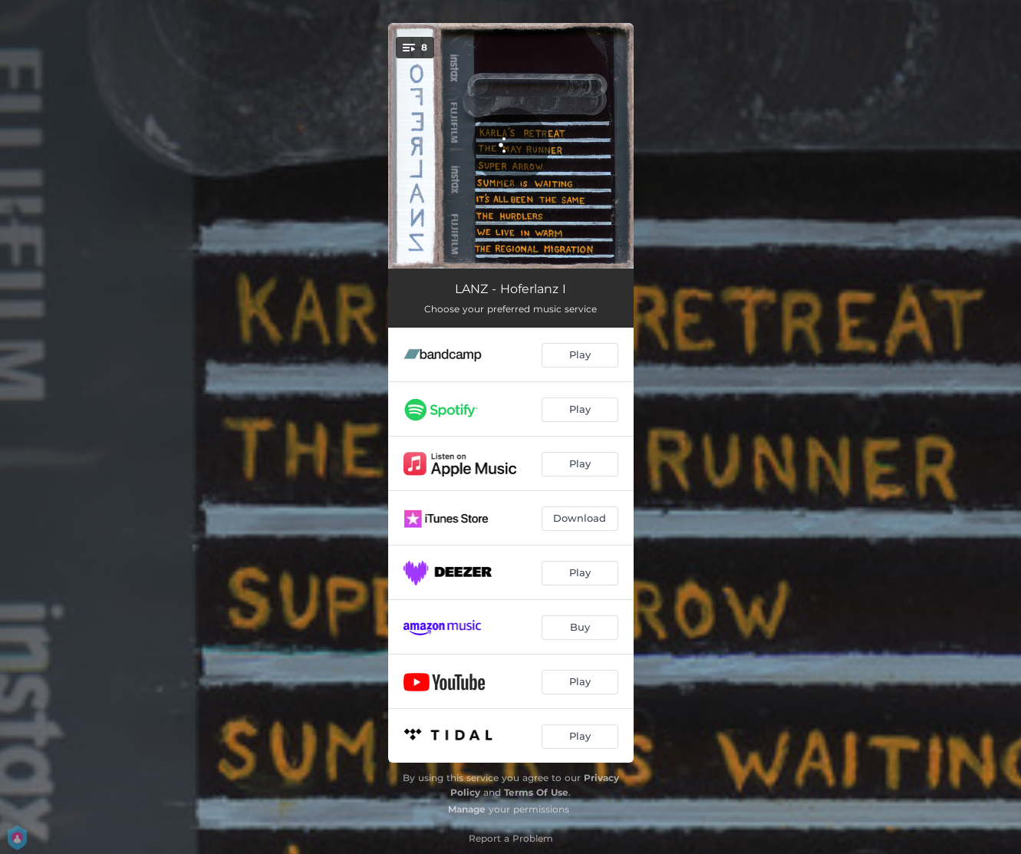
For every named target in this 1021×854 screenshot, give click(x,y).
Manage (467, 809)
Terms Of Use (536, 792)
